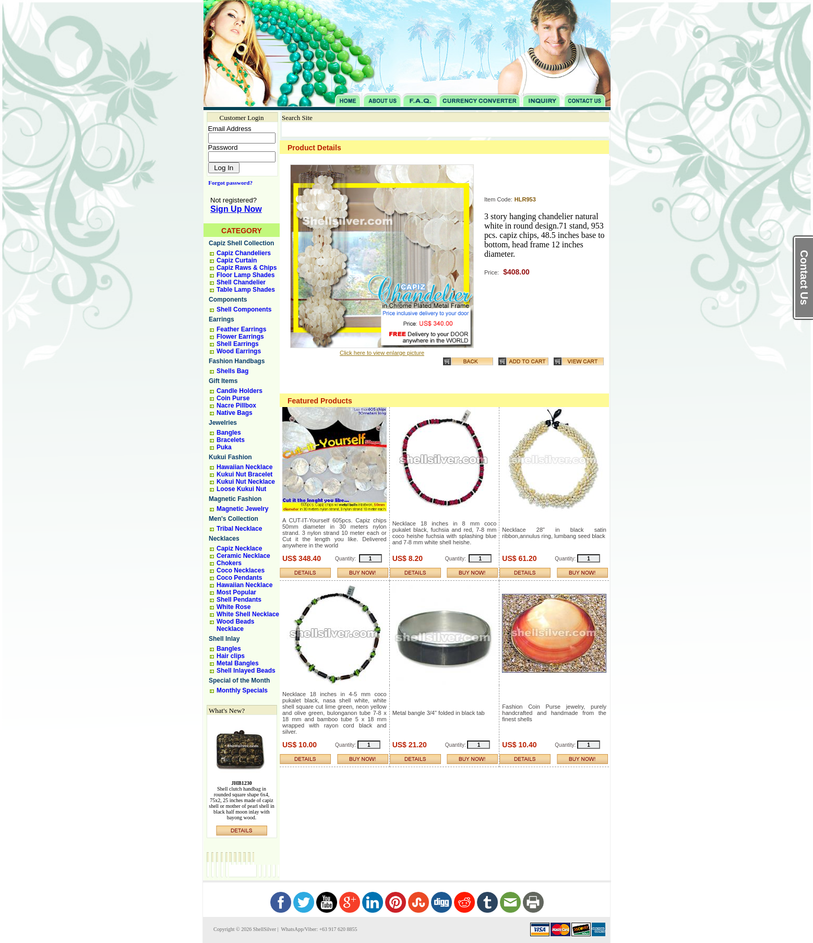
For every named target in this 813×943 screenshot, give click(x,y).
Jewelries (223, 422)
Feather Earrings (241, 329)
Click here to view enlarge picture (382, 353)
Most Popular (236, 592)
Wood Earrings (239, 351)
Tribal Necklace (239, 528)
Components (228, 299)
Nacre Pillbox (236, 405)
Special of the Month (239, 680)
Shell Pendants (239, 599)
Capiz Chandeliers (244, 253)
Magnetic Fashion (235, 499)
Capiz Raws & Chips (247, 267)
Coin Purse (233, 398)
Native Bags (235, 412)
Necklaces (224, 538)
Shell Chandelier (241, 282)
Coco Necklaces (241, 570)
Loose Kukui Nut (241, 489)
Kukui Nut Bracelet (244, 474)
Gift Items (223, 381)
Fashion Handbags (237, 361)
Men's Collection (233, 518)
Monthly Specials (242, 690)
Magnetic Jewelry (242, 508)
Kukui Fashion (230, 457)
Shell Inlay (224, 638)
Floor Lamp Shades (245, 275)
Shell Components (244, 309)
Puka (224, 447)
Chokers (229, 563)
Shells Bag (232, 371)
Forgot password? (228, 183)
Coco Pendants (239, 577)
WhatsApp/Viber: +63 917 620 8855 (318, 929)
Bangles (229, 432)
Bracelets (231, 440)
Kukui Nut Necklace (246, 481)
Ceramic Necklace (243, 555)
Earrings (221, 319)
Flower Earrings (240, 336)
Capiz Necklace (239, 548)
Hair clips (231, 656)
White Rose (233, 607)
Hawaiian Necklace (244, 467)
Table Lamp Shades (246, 289)
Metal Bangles (238, 663)
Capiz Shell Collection (241, 243)
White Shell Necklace (248, 614)
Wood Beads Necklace (235, 625)
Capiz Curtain (237, 260)
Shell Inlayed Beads (246, 670)
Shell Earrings (238, 344)
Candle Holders (239, 391)
